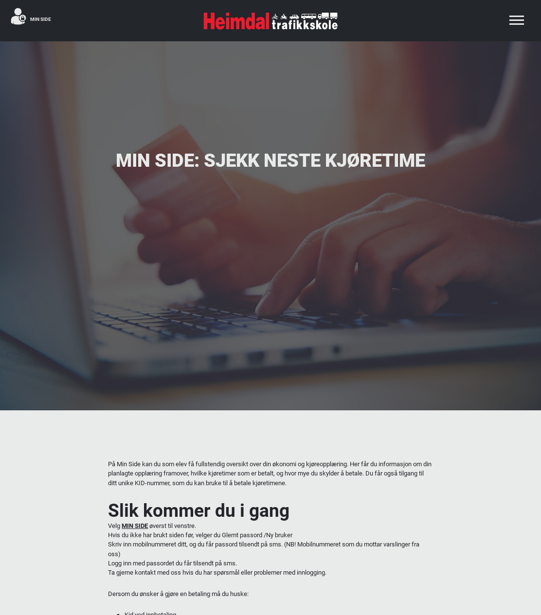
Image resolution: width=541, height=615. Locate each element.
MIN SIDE (135, 525)
